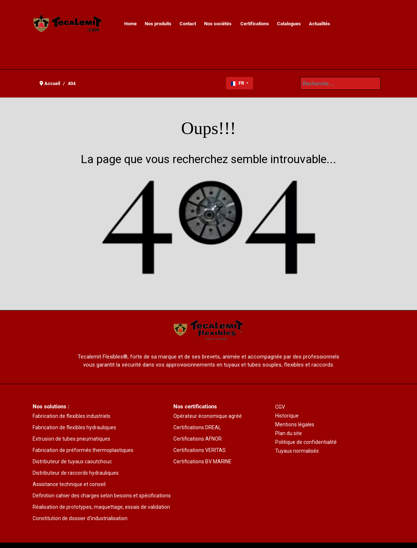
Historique (287, 416)
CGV (280, 407)
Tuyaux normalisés (297, 451)
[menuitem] (130, 24)
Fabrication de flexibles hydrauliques (74, 427)
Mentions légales (294, 424)
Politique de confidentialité (306, 442)
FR (238, 83)
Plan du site (288, 433)
